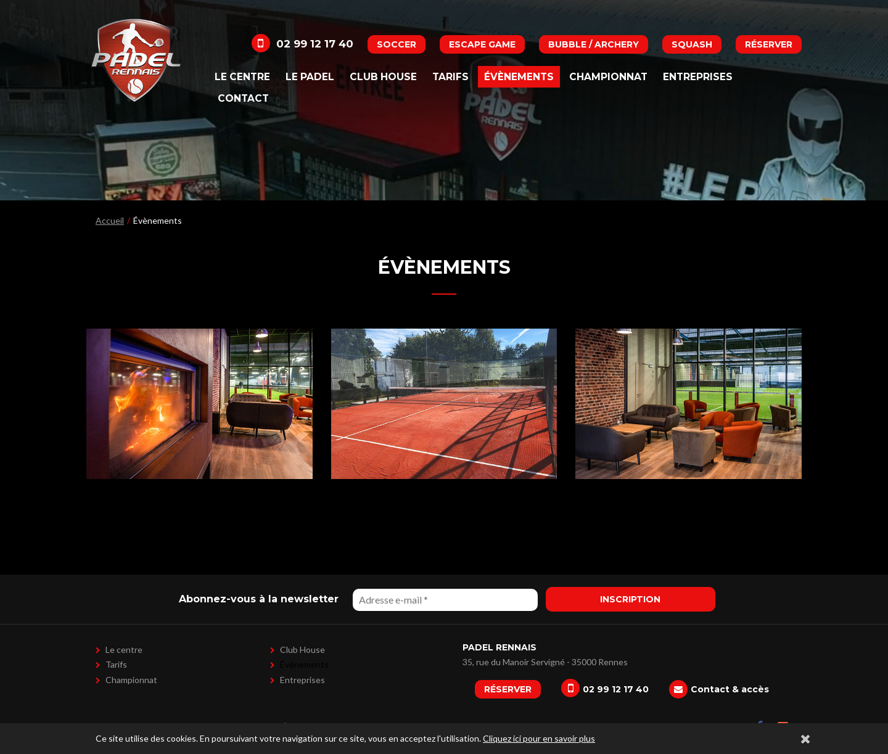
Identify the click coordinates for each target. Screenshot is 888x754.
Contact (243, 98)
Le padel (310, 77)
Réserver (768, 44)
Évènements (519, 77)
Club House (383, 77)
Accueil (110, 220)
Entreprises (698, 77)
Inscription (630, 599)
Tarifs (450, 77)
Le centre (242, 77)
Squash (692, 44)
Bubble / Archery (593, 44)
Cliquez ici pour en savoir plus (539, 738)
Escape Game (482, 44)
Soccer (396, 44)
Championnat (608, 77)
